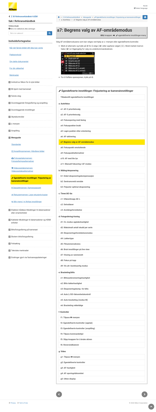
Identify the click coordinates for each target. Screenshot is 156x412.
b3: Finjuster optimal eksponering (75, 187)
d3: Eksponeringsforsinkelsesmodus (77, 233)
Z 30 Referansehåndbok (71, 17)
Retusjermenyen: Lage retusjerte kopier (29, 195)
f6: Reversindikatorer (70, 345)
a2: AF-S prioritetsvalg (70, 114)
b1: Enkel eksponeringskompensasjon (77, 176)
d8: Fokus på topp (68, 260)
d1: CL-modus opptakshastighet (75, 222)
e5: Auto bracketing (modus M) (74, 300)
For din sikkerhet (17, 68)
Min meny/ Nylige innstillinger (26, 202)
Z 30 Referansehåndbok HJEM (24, 16)
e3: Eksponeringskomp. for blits (74, 289)
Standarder (16, 144)
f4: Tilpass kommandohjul (72, 334)
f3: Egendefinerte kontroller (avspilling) (78, 328)
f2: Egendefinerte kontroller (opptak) (77, 323)
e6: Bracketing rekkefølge (72, 305)
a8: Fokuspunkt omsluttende (73, 147)
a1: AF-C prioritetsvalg (70, 109)
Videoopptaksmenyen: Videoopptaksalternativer (22, 169)
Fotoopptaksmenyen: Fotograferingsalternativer (22, 159)
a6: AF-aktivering (68, 136)
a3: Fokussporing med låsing (73, 120)
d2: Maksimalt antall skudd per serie (76, 227)
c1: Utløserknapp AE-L (70, 199)
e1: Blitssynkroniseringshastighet (75, 278)
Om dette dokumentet (19, 61)
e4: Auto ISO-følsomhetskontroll (76, 294)
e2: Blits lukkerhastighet (71, 283)
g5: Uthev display (68, 379)
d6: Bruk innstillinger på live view (75, 249)
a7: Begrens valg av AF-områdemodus (77, 142)
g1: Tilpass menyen (70, 357)
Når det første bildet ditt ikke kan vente (26, 48)
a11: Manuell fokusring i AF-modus (76, 164)
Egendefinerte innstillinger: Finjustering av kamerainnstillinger (31, 179)
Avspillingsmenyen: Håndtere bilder (27, 151)
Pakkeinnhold (15, 55)
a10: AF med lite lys (69, 158)
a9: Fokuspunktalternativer (72, 153)
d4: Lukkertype (67, 238)
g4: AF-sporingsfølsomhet (72, 373)
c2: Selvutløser (67, 204)
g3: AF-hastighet (68, 368)
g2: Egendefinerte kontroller (73, 362)
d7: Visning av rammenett (72, 255)
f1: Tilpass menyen (70, 317)
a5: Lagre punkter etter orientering (76, 131)
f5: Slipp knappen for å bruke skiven (76, 339)
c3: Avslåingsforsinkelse (71, 210)
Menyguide (87, 17)
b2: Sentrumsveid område (72, 181)
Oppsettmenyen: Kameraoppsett (26, 188)
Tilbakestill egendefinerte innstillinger (77, 97)
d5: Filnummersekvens (70, 244)
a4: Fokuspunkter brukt (71, 125)
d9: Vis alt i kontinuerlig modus (74, 266)
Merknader (14, 75)
